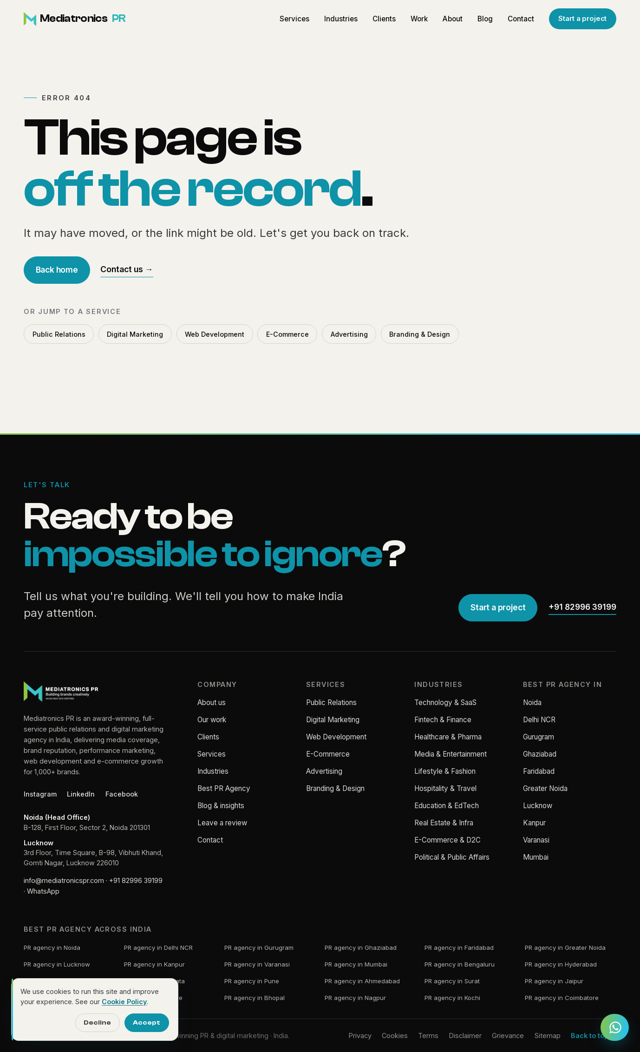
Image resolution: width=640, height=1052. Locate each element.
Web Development (214, 334)
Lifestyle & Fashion (445, 771)
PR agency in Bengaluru (459, 964)
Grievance (508, 1035)
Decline (97, 1022)
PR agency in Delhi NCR (158, 947)
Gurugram (538, 736)
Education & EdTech (446, 805)
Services (294, 18)
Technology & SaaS (445, 702)
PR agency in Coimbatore (562, 997)
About (453, 18)
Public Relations (59, 334)
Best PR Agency (223, 788)
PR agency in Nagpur (355, 997)
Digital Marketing (135, 334)
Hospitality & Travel (445, 788)
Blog (485, 18)
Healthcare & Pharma (448, 736)
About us (211, 702)
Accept (146, 1022)
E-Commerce (287, 334)
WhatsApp (43, 891)
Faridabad (539, 771)
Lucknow (537, 805)
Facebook (121, 794)
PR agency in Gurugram (259, 947)
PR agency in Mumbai (356, 964)
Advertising (349, 334)
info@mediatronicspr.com (64, 880)
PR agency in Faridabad (459, 947)
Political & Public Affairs (452, 857)
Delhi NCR (539, 719)
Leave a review (222, 822)
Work (419, 18)
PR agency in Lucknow (57, 964)
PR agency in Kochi (452, 997)
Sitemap (548, 1035)
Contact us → (126, 269)
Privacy (360, 1035)
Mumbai (536, 857)
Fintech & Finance (442, 719)
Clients (384, 18)
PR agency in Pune (251, 981)
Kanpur (534, 822)
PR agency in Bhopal (254, 997)
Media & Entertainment (450, 754)
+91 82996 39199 (582, 607)
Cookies (395, 1035)
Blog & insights (220, 805)
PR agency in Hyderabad (561, 964)
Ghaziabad (539, 754)
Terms (428, 1035)
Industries (341, 18)
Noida (532, 702)
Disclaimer (465, 1035)
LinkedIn (81, 794)
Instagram (40, 794)
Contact (521, 18)
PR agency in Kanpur (154, 964)
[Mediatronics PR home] (74, 19)
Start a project (582, 18)
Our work (211, 719)
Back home (57, 269)
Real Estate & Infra (443, 822)
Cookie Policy (124, 1002)
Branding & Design (419, 334)
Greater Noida (545, 788)
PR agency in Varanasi (257, 964)
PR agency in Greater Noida (565, 947)
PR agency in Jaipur (554, 981)
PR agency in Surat (452, 981)
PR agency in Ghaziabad (361, 947)
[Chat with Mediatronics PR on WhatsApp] (614, 1028)
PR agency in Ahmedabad (362, 981)
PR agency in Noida (52, 947)
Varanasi (536, 840)
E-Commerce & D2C (447, 840)
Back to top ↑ (593, 1035)
